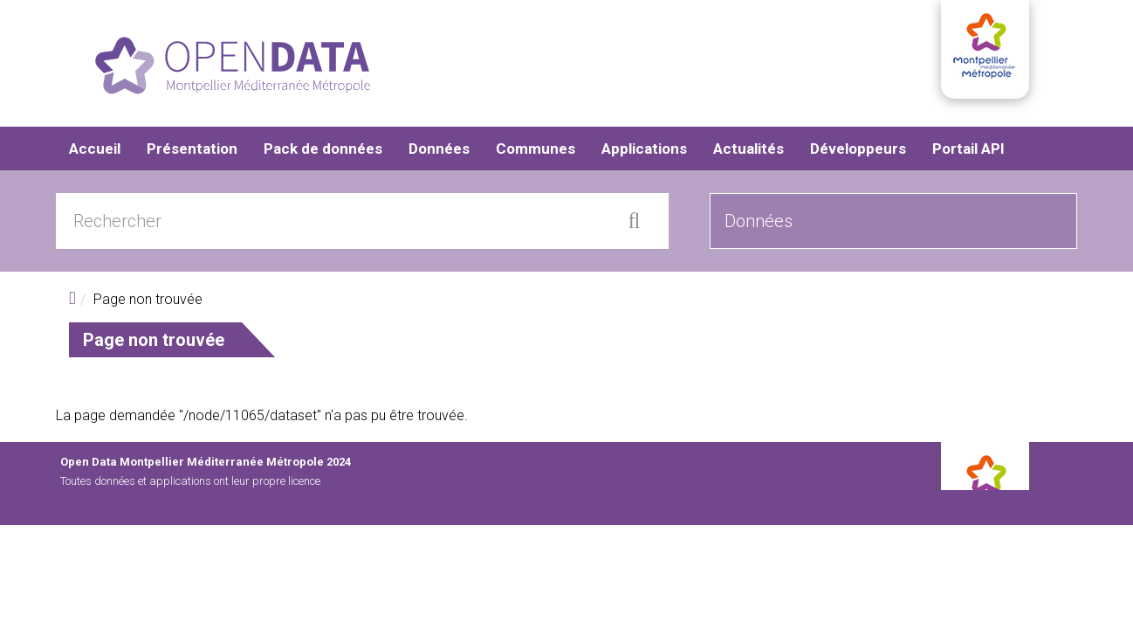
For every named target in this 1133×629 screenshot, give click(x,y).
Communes (535, 148)
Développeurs (858, 148)
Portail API (968, 148)
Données (439, 148)
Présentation (192, 148)
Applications (644, 148)
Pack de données (323, 148)
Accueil (94, 148)
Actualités (748, 148)
